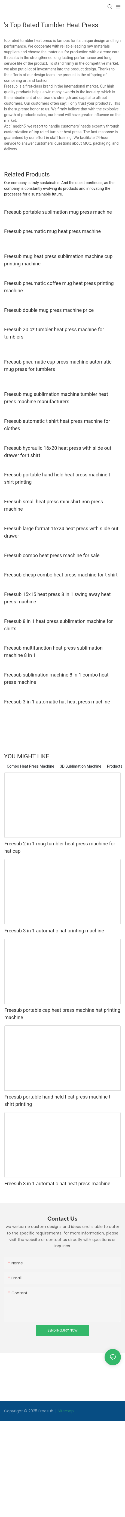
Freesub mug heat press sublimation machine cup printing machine (58, 259)
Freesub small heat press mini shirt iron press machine (53, 505)
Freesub (45, 1411)
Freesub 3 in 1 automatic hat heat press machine (57, 702)
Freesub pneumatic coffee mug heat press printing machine (59, 286)
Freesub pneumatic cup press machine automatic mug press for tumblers (58, 365)
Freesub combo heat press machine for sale (51, 555)
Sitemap (65, 1411)
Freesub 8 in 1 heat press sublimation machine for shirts (58, 624)
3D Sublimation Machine (80, 766)
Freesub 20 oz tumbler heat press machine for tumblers (54, 333)
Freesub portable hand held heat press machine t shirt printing (57, 478)
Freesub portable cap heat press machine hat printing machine (62, 1013)
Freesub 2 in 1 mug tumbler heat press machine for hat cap (59, 847)
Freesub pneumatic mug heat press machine (52, 231)
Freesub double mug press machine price (49, 310)
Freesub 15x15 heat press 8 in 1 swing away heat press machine (57, 597)
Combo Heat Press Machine (30, 766)
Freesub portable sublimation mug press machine (58, 212)
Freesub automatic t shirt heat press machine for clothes (57, 424)
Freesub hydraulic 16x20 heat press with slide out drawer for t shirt (57, 451)
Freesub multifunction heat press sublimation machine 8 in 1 (53, 651)
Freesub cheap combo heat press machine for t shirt (61, 575)
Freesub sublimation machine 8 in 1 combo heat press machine (56, 678)
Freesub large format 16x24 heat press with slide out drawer (61, 532)
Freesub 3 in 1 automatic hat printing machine (54, 930)
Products (114, 766)
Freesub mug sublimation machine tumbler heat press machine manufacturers (56, 397)
